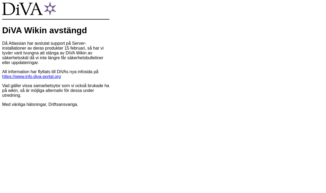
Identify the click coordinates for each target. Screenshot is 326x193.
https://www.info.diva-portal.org (31, 76)
